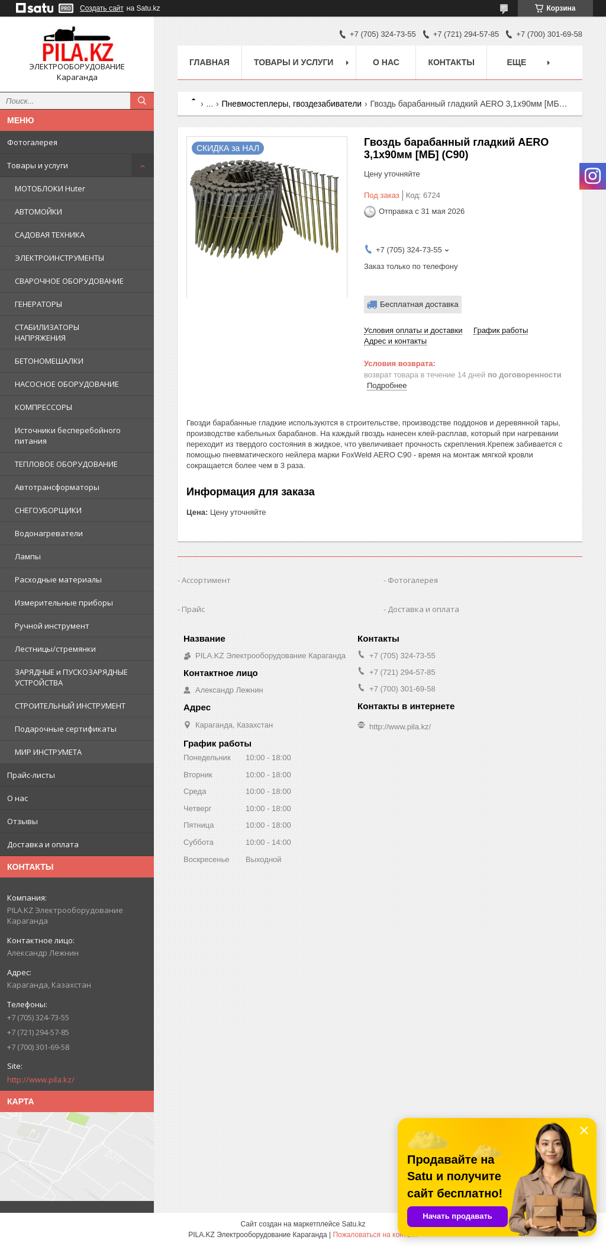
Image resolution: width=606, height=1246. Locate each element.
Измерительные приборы (64, 602)
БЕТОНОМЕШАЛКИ (49, 360)
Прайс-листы (31, 775)
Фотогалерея (32, 142)
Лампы (28, 556)
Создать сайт (102, 8)
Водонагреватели (49, 533)
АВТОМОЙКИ (38, 211)
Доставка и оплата (43, 844)
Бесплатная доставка (419, 304)
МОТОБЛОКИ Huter (50, 188)
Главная (209, 62)
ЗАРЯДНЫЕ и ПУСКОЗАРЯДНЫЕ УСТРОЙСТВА (71, 677)
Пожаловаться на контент (375, 1235)
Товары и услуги (37, 165)
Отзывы (22, 821)
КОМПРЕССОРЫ (43, 407)
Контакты (451, 62)
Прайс (193, 609)
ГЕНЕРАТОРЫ (38, 304)
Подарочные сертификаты (66, 728)
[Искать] (142, 101)
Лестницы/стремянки (55, 648)
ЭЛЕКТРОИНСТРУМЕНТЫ (59, 257)
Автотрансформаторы (57, 487)
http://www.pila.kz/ (41, 1079)
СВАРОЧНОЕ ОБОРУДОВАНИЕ (69, 281)
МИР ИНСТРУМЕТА (48, 752)
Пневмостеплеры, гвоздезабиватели (292, 103)
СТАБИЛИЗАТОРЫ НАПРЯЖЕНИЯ (47, 332)
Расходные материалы (58, 579)
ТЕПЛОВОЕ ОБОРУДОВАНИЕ (66, 464)
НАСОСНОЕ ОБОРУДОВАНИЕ (67, 384)
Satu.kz (353, 1224)
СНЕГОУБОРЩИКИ (48, 510)
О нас (17, 798)
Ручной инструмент (52, 625)
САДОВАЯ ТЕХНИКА (50, 234)
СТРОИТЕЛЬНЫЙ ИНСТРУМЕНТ (70, 705)
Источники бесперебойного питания (68, 435)
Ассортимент (206, 580)
